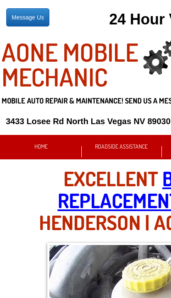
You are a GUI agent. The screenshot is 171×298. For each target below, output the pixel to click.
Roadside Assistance (121, 146)
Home (41, 146)
